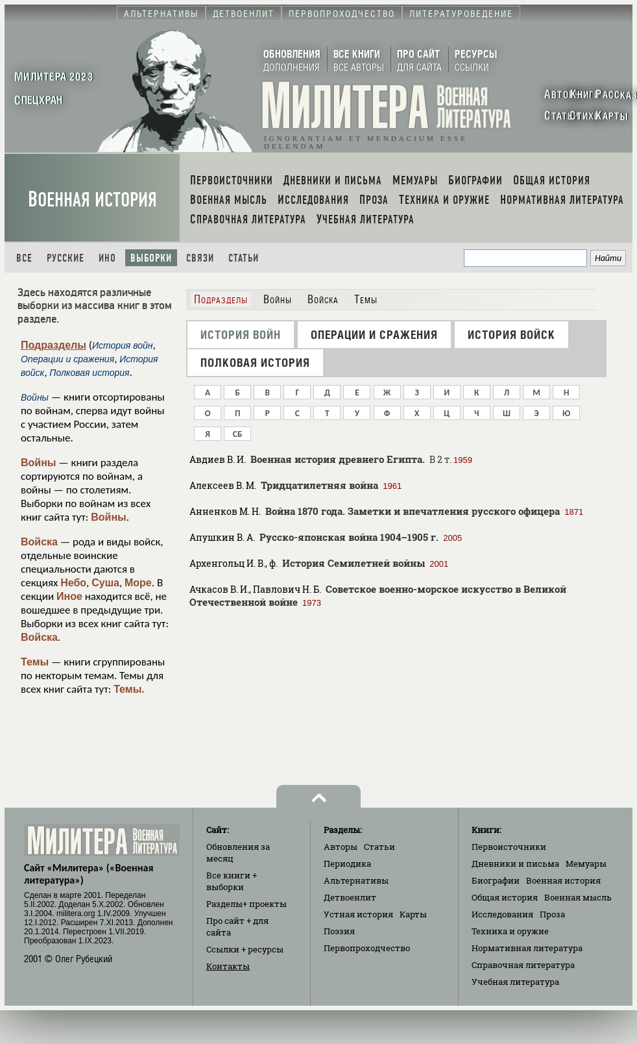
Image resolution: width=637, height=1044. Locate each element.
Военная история (92, 200)
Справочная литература (523, 965)
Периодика (347, 863)
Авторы (340, 846)
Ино (107, 258)
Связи (200, 258)
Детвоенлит (350, 897)
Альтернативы (356, 880)
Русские (65, 258)
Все (24, 258)
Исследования (502, 914)
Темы (35, 661)
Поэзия (339, 931)
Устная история (358, 914)
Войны (38, 462)
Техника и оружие (510, 931)
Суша (105, 582)
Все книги (231, 881)
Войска (39, 541)
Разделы (246, 904)
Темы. (129, 689)
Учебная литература (515, 982)
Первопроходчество (367, 948)
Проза (552, 914)
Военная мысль (578, 897)
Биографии (496, 880)
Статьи (243, 258)
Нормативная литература (527, 948)
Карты (413, 914)
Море (138, 582)
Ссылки (244, 949)
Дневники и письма (515, 863)
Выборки (151, 258)
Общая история (505, 897)
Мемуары (586, 863)
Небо (73, 582)
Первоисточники (509, 846)
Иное (69, 596)
